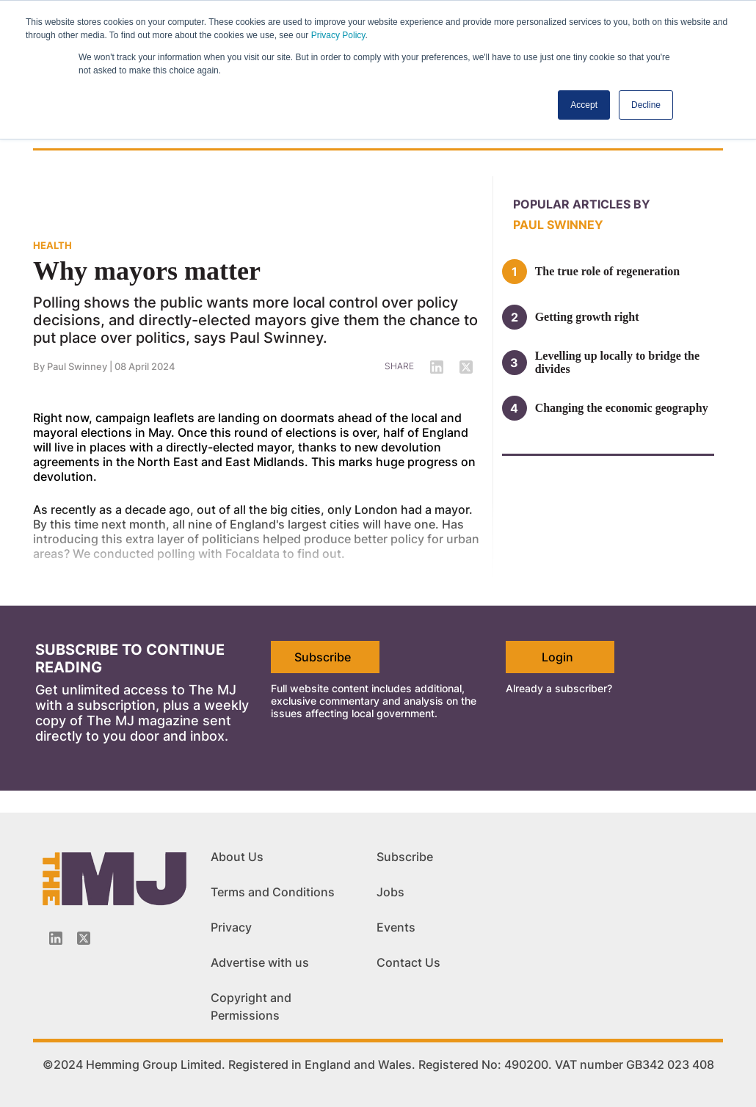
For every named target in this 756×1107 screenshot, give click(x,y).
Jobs (390, 892)
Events (396, 927)
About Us (237, 856)
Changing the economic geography (621, 408)
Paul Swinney (77, 366)
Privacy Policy (338, 35)
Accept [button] (583, 105)
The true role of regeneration (607, 271)
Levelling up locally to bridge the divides (617, 362)
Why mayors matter (147, 271)
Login (557, 657)
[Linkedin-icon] (55, 938)
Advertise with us (260, 962)
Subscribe (322, 657)
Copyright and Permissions (251, 1006)
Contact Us (408, 962)
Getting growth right (587, 317)
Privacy (231, 927)
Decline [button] (646, 105)
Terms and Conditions (273, 892)
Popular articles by (581, 204)
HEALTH (52, 245)
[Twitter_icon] (83, 938)
